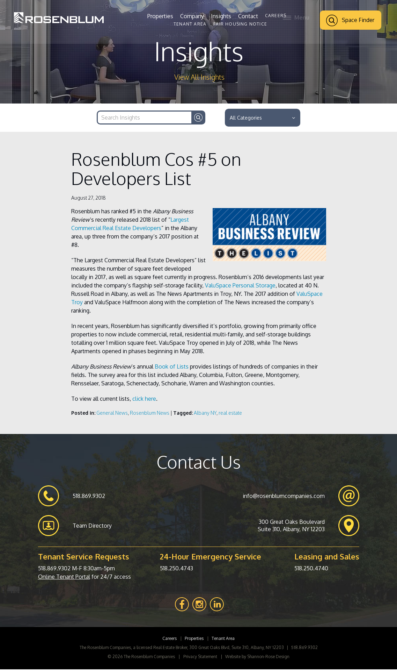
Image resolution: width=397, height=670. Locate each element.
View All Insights (199, 77)
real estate (230, 413)
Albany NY (205, 413)
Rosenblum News (149, 413)
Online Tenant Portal (64, 577)
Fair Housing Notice (240, 24)
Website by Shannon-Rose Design (257, 657)
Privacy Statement (200, 657)
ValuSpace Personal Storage (240, 286)
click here (144, 399)
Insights (221, 16)
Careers (275, 15)
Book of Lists (172, 367)
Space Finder (350, 20)
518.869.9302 (54, 568)
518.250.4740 (311, 568)
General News (112, 413)
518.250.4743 (176, 568)
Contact (248, 16)
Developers (146, 228)
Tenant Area (190, 24)
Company (192, 16)
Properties (160, 16)
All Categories (262, 118)
